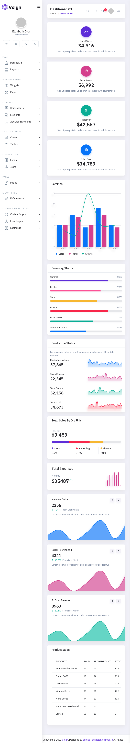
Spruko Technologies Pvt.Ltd (98, 739)
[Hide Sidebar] (39, 7)
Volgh (65, 739)
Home (53, 13)
